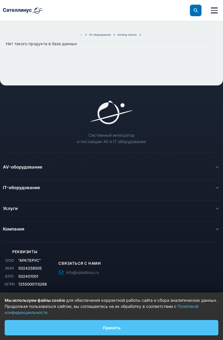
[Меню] (214, 10)
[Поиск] (196, 10)
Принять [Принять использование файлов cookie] (112, 327)
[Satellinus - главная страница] (111, 112)
